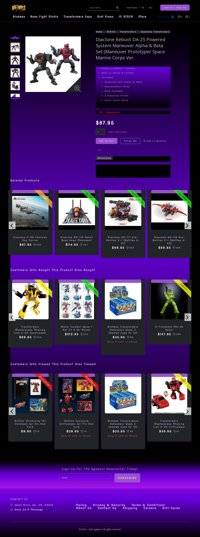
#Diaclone (104, 158)
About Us (84, 508)
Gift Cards (171, 508)
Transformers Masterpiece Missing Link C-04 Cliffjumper (169, 424)
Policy (81, 505)
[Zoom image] (77, 88)
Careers (149, 508)
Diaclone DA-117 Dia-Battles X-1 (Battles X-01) (123, 240)
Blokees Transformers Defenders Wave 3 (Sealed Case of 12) (123, 330)
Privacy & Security (109, 505)
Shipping (130, 508)
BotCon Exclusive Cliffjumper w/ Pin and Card (76, 424)
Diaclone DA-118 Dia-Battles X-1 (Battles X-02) (169, 240)
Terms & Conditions (148, 505)
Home (99, 32)
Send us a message (29, 509)
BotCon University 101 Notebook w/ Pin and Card (30, 424)
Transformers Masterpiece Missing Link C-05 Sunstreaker (30, 330)
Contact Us (107, 508)
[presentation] (12, 225)
